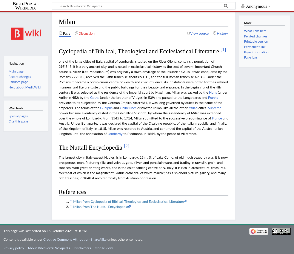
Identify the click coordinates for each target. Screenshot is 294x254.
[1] (223, 49)
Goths (94, 97)
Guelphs (106, 108)
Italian (192, 108)
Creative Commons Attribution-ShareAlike (75, 239)
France (217, 118)
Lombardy (115, 134)
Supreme (214, 108)
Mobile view (103, 248)
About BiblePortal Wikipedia (49, 248)
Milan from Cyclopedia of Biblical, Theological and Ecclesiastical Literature (128, 201)
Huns (213, 92)
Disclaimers (82, 248)
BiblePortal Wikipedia (25, 6)
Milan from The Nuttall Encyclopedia (100, 206)
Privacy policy (13, 248)
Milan (76, 72)
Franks (213, 97)
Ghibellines (128, 108)
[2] (126, 145)
